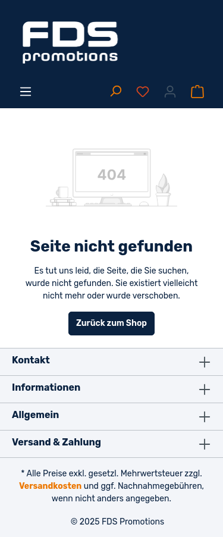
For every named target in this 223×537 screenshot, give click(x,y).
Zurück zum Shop (111, 323)
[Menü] (25, 91)
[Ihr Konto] (170, 91)
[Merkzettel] (142, 91)
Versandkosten (50, 486)
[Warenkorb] (197, 91)
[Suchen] (115, 91)
